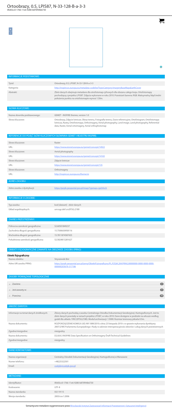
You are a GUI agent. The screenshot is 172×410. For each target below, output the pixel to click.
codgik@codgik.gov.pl (65, 366)
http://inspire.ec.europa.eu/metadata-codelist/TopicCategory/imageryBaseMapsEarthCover (97, 88)
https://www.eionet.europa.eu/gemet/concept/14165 (79, 156)
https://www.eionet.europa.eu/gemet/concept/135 (78, 165)
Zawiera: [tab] (86, 284)
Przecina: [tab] (86, 295)
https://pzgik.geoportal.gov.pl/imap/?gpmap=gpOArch (80, 188)
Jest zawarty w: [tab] (86, 290)
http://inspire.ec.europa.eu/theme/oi (71, 174)
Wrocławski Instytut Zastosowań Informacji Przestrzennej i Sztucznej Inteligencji (108, 406)
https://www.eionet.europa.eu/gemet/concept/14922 (79, 147)
